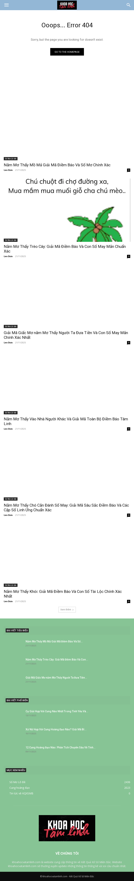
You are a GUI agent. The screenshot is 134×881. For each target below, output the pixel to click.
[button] (6, 5)
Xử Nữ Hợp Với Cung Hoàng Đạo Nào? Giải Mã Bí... (56, 729)
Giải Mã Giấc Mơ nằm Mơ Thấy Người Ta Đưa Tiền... (56, 677)
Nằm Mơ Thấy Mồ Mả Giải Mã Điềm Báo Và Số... (54, 641)
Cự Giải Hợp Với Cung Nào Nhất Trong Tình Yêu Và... (57, 711)
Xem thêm (67, 609)
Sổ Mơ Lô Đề (10, 158)
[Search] (128, 5)
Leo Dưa (8, 170)
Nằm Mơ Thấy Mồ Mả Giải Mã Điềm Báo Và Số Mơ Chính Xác (57, 165)
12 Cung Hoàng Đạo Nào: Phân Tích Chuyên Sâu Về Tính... (61, 747)
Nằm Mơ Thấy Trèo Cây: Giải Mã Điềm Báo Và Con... (57, 659)
